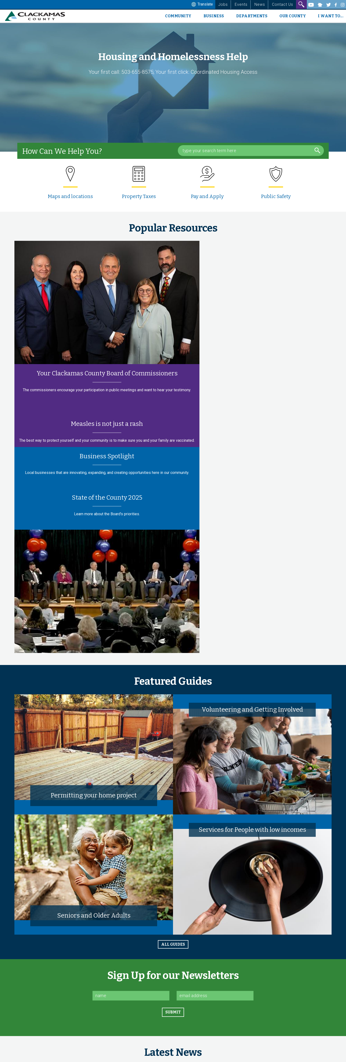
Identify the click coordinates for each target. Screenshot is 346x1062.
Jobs (223, 4)
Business (214, 16)
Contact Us (282, 4)
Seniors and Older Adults (93, 915)
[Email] (215, 995)
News (259, 4)
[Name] (131, 995)
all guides (173, 944)
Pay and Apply (207, 196)
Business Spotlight (107, 456)
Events (241, 4)
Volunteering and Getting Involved (252, 709)
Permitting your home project (94, 795)
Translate (201, 4)
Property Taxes (139, 196)
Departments (252, 16)
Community (178, 16)
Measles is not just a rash (107, 424)
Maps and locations (70, 196)
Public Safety (276, 196)
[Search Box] (251, 150)
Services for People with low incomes (252, 829)
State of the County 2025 (107, 497)
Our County (292, 16)
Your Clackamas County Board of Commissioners (107, 373)
